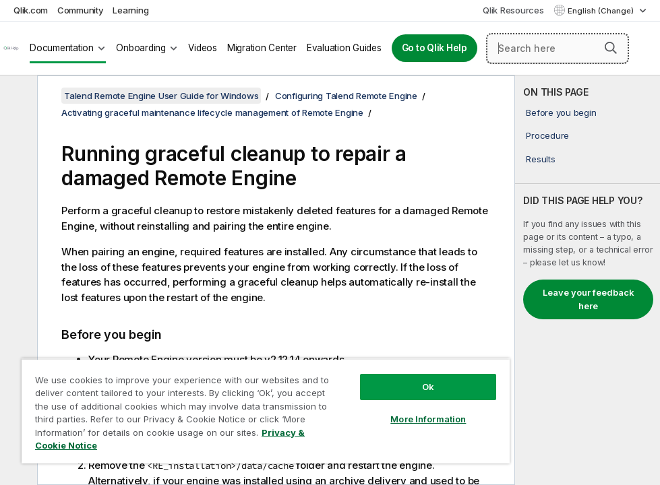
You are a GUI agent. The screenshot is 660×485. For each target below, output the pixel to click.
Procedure (547, 135)
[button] (611, 48)
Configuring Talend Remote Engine (346, 95)
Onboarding (141, 47)
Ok (428, 386)
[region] (266, 410)
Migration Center (262, 47)
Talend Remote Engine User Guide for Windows (161, 95)
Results (540, 159)
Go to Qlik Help (434, 47)
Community (80, 10)
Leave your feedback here (588, 299)
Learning (130, 10)
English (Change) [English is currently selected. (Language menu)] (602, 10)
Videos (202, 47)
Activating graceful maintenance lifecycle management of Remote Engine (212, 112)
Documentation (62, 47)
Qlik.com (30, 10)
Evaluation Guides (344, 47)
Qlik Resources (513, 10)
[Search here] (557, 48)
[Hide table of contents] (17, 96)
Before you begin (561, 112)
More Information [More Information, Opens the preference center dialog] (428, 419)
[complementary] (587, 280)
